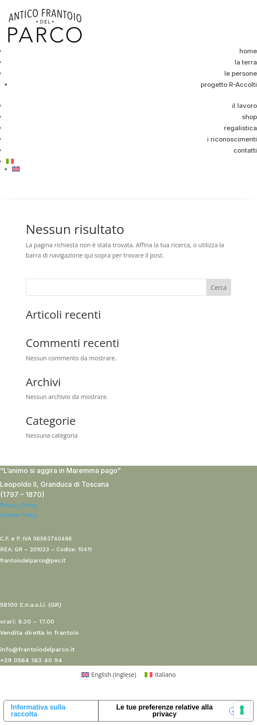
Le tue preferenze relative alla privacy (164, 710)
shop (249, 117)
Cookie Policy (18, 515)
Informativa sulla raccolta (38, 710)
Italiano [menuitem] (165, 674)
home (248, 51)
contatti (245, 150)
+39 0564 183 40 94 (31, 660)
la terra (246, 62)
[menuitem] (131, 161)
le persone (240, 73)
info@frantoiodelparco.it (37, 649)
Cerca (219, 287)
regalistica (240, 128)
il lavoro (244, 105)
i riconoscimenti (232, 139)
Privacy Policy (18, 505)
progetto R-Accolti (229, 84)
